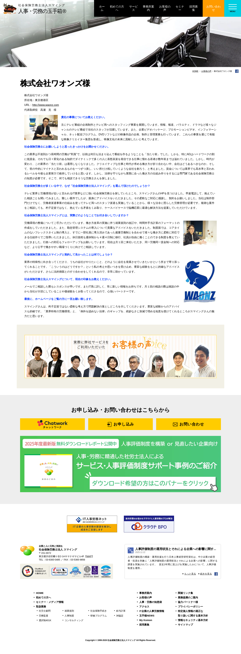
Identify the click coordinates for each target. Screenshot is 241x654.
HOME (40, 593)
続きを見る (206, 573)
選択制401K (45, 620)
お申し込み (123, 424)
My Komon (145, 620)
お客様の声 (165, 8)
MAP (89, 556)
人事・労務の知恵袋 (150, 602)
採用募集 (193, 8)
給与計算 (121, 610)
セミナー (180, 8)
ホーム (102, 8)
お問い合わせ (213, 8)
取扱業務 (41, 606)
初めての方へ (117, 8)
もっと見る (190, 573)
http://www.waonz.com (45, 105)
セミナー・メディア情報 (50, 602)
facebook (236, 71)
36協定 (120, 615)
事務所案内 (148, 8)
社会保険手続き (98, 610)
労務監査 (43, 615)
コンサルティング (74, 620)
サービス (133, 8)
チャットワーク (52, 427)
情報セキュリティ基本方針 (193, 620)
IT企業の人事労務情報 (151, 611)
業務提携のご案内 (188, 597)
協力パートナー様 (188, 602)
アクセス (144, 606)
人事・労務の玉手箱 (27, 8)
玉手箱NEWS (146, 615)
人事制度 (69, 615)
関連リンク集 (185, 593)
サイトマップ (185, 624)
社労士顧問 (45, 610)
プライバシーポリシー (190, 606)
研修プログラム (98, 615)
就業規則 (69, 610)
